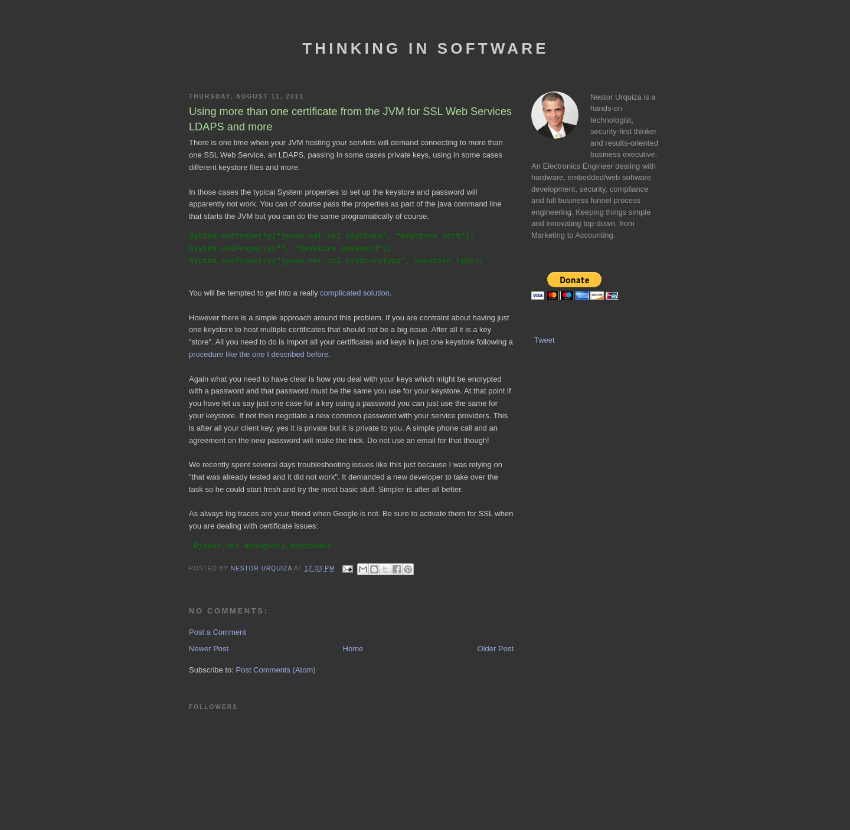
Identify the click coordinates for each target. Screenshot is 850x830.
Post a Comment (217, 632)
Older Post (496, 648)
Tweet (544, 340)
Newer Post (208, 648)
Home (353, 648)
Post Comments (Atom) (276, 669)
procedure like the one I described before (258, 354)
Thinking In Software (425, 48)
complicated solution (355, 292)
